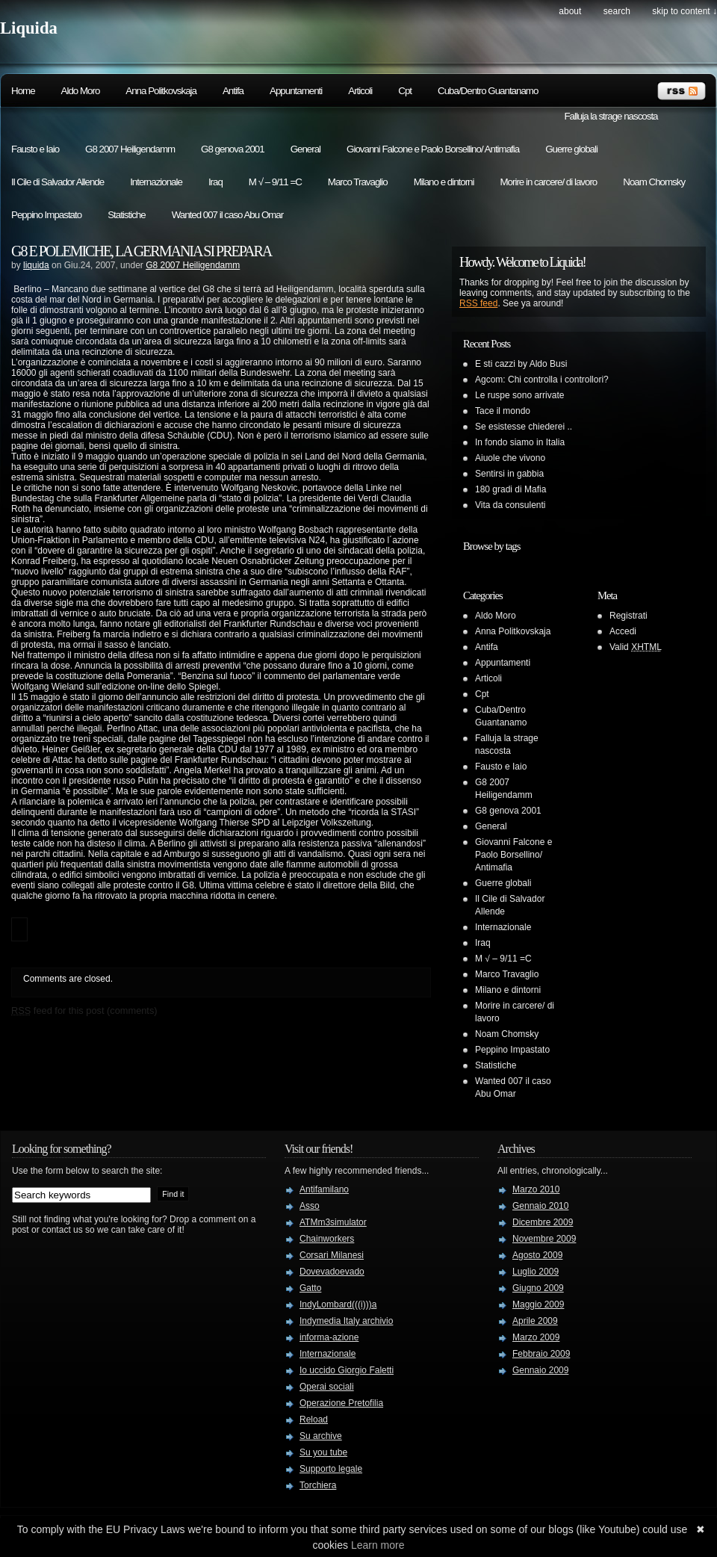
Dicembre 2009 (542, 1222)
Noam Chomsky (654, 182)
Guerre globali (571, 149)
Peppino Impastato (46, 214)
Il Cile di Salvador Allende (57, 182)
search (616, 11)
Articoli (360, 90)
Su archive (320, 1436)
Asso (309, 1206)
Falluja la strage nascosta (610, 116)
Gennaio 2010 (540, 1206)
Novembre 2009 (544, 1238)
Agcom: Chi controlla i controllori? (542, 379)
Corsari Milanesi (331, 1255)
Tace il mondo (502, 411)
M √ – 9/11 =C (275, 182)
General (305, 149)
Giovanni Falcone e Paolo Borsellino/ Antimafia (433, 149)
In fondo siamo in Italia (520, 442)
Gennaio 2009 (540, 1370)
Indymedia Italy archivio (346, 1321)
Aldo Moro (80, 90)
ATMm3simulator (333, 1222)
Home (23, 90)
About (570, 11)
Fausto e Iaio (35, 149)
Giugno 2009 (538, 1288)
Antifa (233, 90)
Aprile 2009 (535, 1321)
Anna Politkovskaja (160, 90)
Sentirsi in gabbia (509, 473)
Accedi (622, 631)
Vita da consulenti (510, 505)
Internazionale (156, 182)
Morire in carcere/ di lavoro (548, 182)
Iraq (215, 182)
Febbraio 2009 (541, 1354)
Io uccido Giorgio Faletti (346, 1370)
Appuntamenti (296, 90)
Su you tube (323, 1452)
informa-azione (328, 1337)
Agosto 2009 (537, 1255)
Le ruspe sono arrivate (519, 395)
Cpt (405, 90)
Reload (313, 1419)
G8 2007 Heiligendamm (130, 149)
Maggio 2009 (538, 1304)
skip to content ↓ (684, 11)
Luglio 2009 (535, 1271)
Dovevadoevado (331, 1271)
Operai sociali (326, 1386)
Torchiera (317, 1485)
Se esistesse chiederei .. (523, 426)
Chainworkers (326, 1238)
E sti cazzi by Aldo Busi (521, 364)
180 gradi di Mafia (510, 489)
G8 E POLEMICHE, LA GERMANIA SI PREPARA (141, 251)
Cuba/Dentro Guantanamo (488, 90)
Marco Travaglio (358, 182)
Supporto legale (330, 1469)
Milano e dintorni (444, 182)
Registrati (628, 615)
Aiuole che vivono (510, 458)
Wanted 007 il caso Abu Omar (228, 214)
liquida (36, 265)
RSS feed (478, 303)
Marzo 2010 (535, 1189)
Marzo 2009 (535, 1337)
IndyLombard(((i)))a (337, 1304)
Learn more (378, 1545)
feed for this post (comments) (84, 1010)
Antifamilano (324, 1189)
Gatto (310, 1288)
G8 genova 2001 (232, 149)
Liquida (29, 28)
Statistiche (127, 214)
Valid (635, 647)
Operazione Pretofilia (341, 1403)
